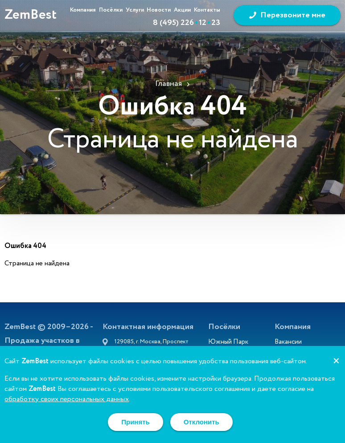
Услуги (135, 10)
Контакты (207, 10)
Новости (159, 10)
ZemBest (30, 15)
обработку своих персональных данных (66, 399)
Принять (135, 422)
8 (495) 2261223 (186, 22)
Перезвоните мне (292, 15)
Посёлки (111, 10)
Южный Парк (228, 343)
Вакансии (288, 343)
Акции (182, 10)
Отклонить (201, 422)
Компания (83, 10)
